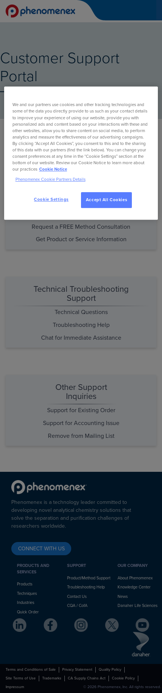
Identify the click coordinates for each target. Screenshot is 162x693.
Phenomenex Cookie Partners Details (50, 179)
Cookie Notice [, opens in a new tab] (53, 169)
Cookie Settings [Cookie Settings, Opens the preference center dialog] (51, 199)
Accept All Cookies (106, 199)
